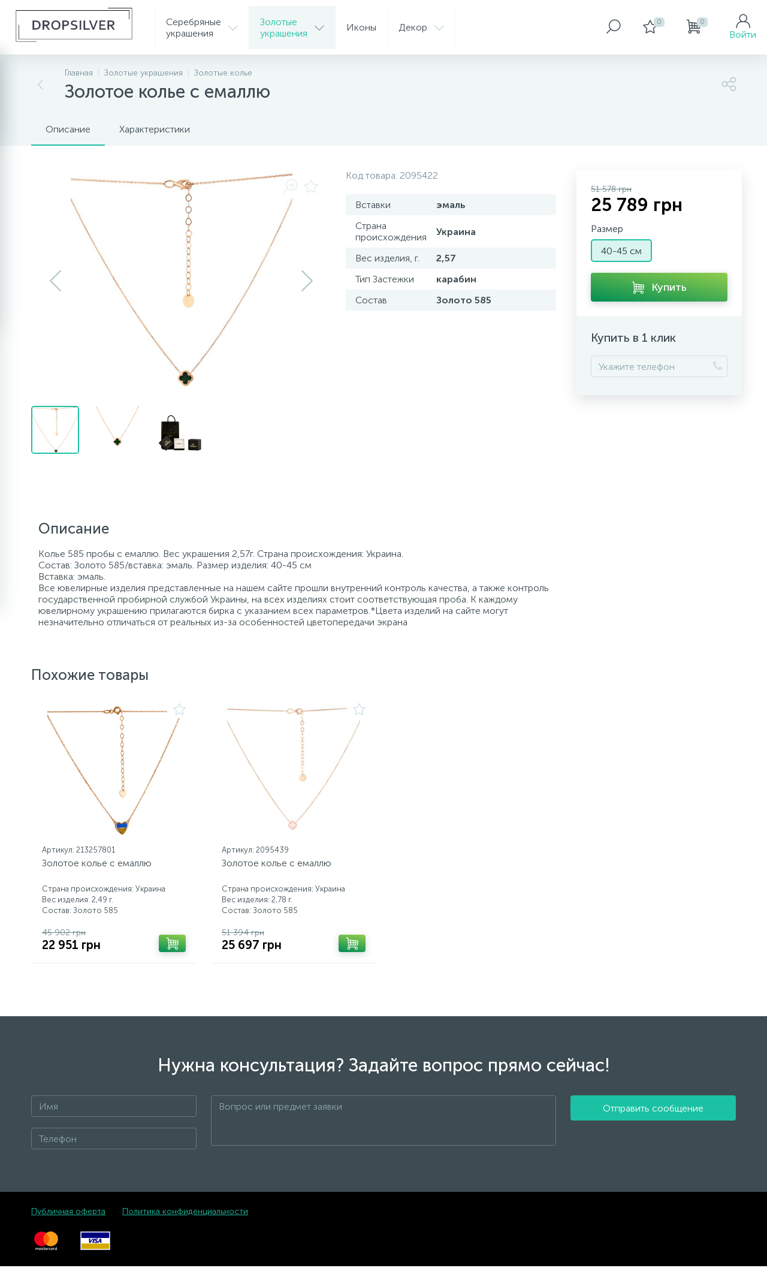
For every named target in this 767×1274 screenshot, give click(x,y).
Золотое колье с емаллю (101, 867)
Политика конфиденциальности (185, 1219)
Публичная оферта (68, 1219)
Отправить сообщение (653, 1128)
